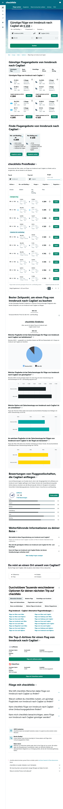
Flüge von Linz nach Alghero (17, 630)
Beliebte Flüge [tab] (29, 598)
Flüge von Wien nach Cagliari (43, 614)
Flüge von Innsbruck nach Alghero (44, 630)
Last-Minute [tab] (44, 70)
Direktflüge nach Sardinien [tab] (43, 598)
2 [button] (52, 288)
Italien (18, 55)
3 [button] (55, 288)
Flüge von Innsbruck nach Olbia (18, 621)
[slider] (61, 180)
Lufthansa (19, 492)
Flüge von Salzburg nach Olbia (43, 616)
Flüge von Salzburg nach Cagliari (44, 619)
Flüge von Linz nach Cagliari (42, 626)
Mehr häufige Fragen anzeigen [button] (34, 555)
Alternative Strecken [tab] (16, 598)
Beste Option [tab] (24, 70)
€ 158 (26, 25)
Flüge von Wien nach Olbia (16, 614)
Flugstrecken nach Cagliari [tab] (35, 602)
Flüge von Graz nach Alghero (17, 628)
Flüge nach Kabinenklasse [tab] (17, 602)
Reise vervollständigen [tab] (16, 606)
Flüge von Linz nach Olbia (16, 623)
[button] (3, 2)
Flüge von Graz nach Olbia (16, 619)
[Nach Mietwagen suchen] (3, 14)
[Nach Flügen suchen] (3, 7)
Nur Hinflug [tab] (54, 70)
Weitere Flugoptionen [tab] (51, 606)
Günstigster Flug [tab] (13, 70)
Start (9, 55)
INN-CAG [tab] (34, 310)
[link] (16, 154)
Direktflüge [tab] (35, 69)
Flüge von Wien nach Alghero (17, 616)
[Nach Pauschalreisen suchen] (3, 18)
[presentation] (31, 26)
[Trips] (3, 22)
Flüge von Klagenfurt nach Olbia (18, 626)
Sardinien (24, 55)
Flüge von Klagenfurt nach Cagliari (44, 623)
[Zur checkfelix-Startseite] (11, 2)
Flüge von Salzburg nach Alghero (44, 628)
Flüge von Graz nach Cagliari (43, 621)
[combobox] (40, 29)
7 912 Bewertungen (21, 497)
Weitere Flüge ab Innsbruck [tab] (33, 606)
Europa (13, 55)
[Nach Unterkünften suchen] (3, 11)
